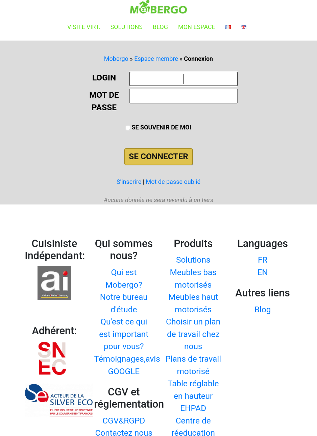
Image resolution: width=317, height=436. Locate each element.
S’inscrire (129, 181)
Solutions (126, 26)
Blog (160, 26)
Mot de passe (104, 101)
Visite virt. (83, 26)
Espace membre (156, 58)
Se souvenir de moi (158, 127)
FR (263, 260)
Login (104, 77)
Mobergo (116, 58)
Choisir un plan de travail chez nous (193, 334)
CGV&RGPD (123, 421)
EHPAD (193, 408)
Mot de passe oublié (173, 181)
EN (263, 272)
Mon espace (196, 26)
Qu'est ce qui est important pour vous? (123, 334)
